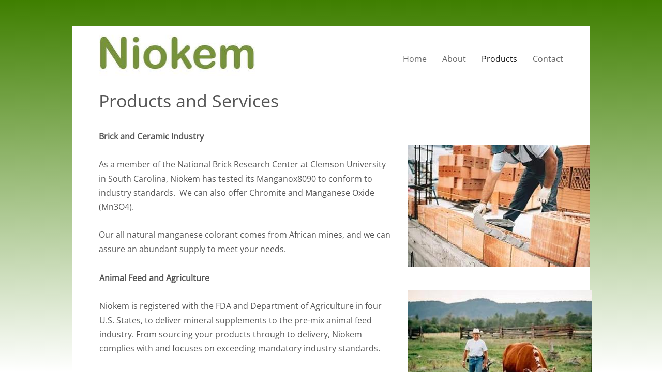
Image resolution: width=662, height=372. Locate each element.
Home (415, 59)
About (454, 59)
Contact (548, 59)
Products (499, 59)
